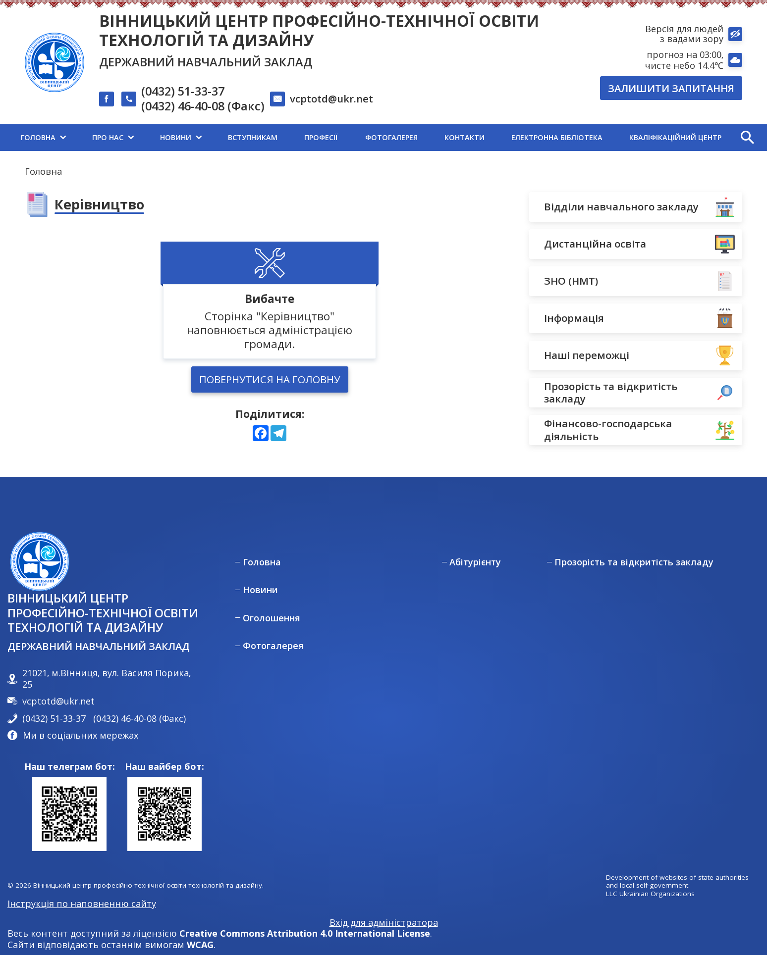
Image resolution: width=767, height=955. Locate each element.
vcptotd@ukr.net (331, 98)
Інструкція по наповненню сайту (81, 903)
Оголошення (271, 618)
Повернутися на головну (269, 379)
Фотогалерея (273, 646)
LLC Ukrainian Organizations (650, 894)
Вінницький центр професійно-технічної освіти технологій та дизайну (319, 30)
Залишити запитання (671, 88)
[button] (747, 137)
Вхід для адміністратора (383, 922)
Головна (43, 171)
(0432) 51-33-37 (182, 91)
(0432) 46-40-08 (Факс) (203, 106)
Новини (260, 590)
